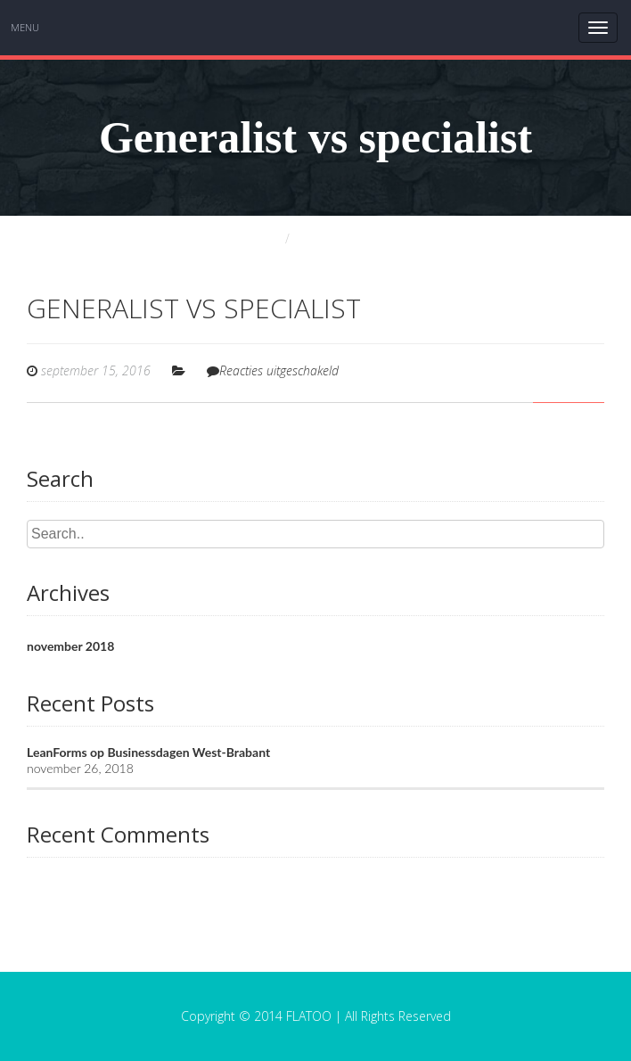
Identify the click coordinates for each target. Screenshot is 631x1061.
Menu (25, 27)
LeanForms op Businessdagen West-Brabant (148, 752)
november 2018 (70, 646)
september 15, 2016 (96, 370)
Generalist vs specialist (194, 308)
